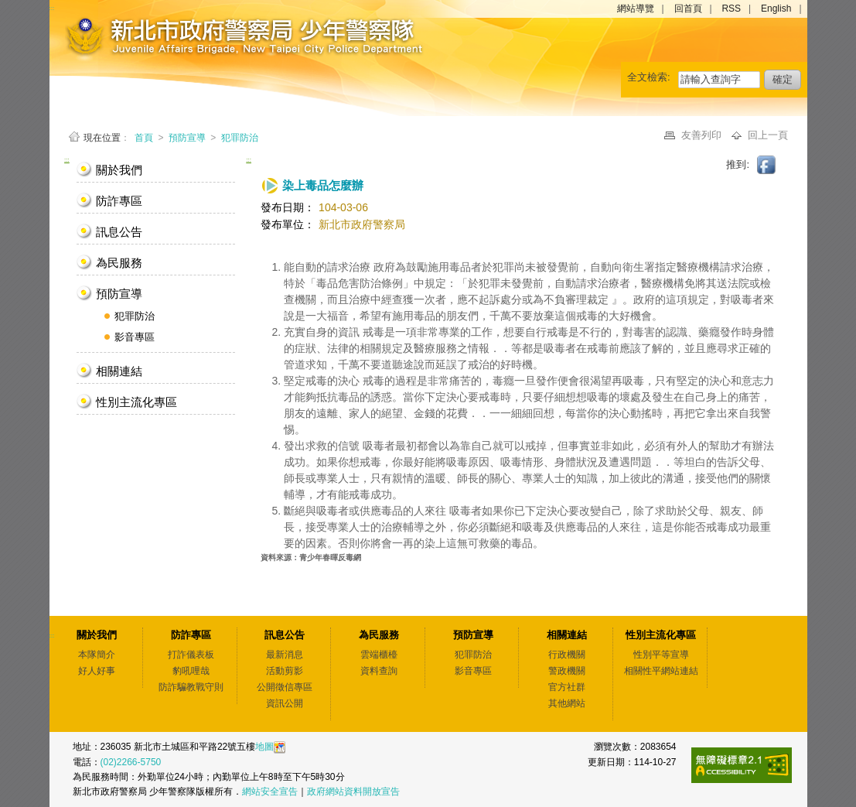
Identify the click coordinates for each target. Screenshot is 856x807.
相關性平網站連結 (661, 670)
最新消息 (284, 654)
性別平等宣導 (661, 654)
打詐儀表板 (191, 654)
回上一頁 (768, 135)
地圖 (264, 746)
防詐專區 (119, 200)
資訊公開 (284, 703)
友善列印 (703, 135)
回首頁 (688, 8)
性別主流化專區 (136, 402)
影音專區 (134, 337)
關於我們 (119, 169)
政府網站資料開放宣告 (353, 791)
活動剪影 (284, 670)
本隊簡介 (96, 654)
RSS (731, 8)
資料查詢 (378, 670)
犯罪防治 (239, 137)
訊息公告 (119, 231)
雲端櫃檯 (378, 654)
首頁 (145, 137)
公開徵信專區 (284, 687)
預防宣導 (187, 137)
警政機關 (566, 670)
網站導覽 (635, 8)
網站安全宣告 (270, 791)
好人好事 (96, 670)
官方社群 (566, 687)
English (776, 8)
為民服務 (119, 262)
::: (67, 159)
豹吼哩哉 (191, 670)
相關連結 (119, 371)
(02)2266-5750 (131, 762)
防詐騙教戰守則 (191, 687)
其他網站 (566, 703)
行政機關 (566, 654)
